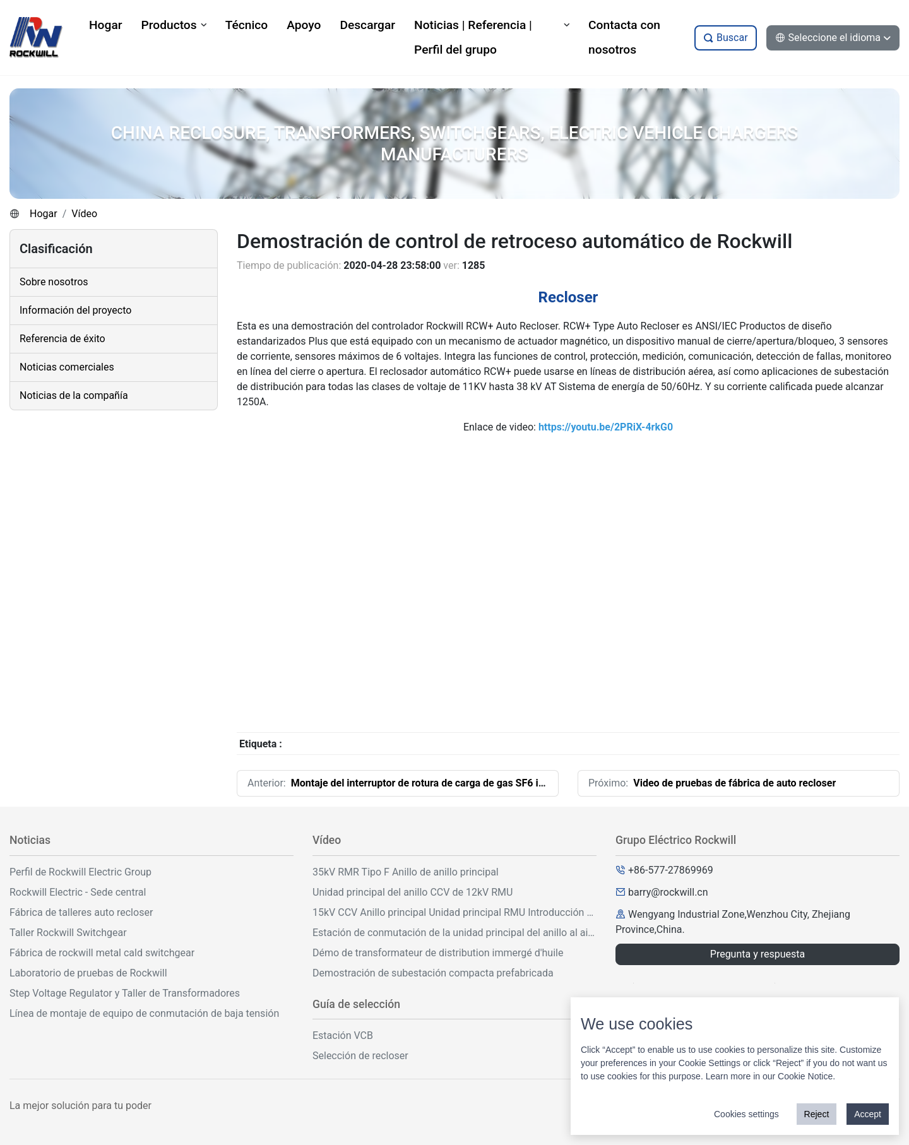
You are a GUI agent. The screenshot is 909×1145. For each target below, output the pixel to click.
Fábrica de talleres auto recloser (81, 912)
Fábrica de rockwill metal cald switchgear (101, 953)
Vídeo (84, 214)
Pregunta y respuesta (757, 954)
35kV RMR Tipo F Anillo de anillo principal (405, 872)
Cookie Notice (805, 1076)
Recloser (568, 297)
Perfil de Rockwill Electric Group (80, 872)
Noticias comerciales (67, 367)
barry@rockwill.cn (668, 892)
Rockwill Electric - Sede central (77, 892)
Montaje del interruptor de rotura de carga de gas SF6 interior (430, 783)
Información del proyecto (75, 310)
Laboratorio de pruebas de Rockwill (88, 973)
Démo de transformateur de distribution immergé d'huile (437, 953)
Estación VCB (342, 1035)
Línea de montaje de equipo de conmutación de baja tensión (144, 1013)
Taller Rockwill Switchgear (68, 933)
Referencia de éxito (62, 339)
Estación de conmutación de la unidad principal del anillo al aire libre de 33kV (454, 933)
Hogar (43, 214)
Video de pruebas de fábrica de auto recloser (734, 783)
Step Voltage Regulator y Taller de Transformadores (124, 993)
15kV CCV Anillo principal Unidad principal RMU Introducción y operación (454, 912)
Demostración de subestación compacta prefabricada (433, 973)
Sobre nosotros (54, 282)
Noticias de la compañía (74, 395)
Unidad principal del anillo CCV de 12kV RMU (412, 892)
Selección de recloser (360, 1056)
